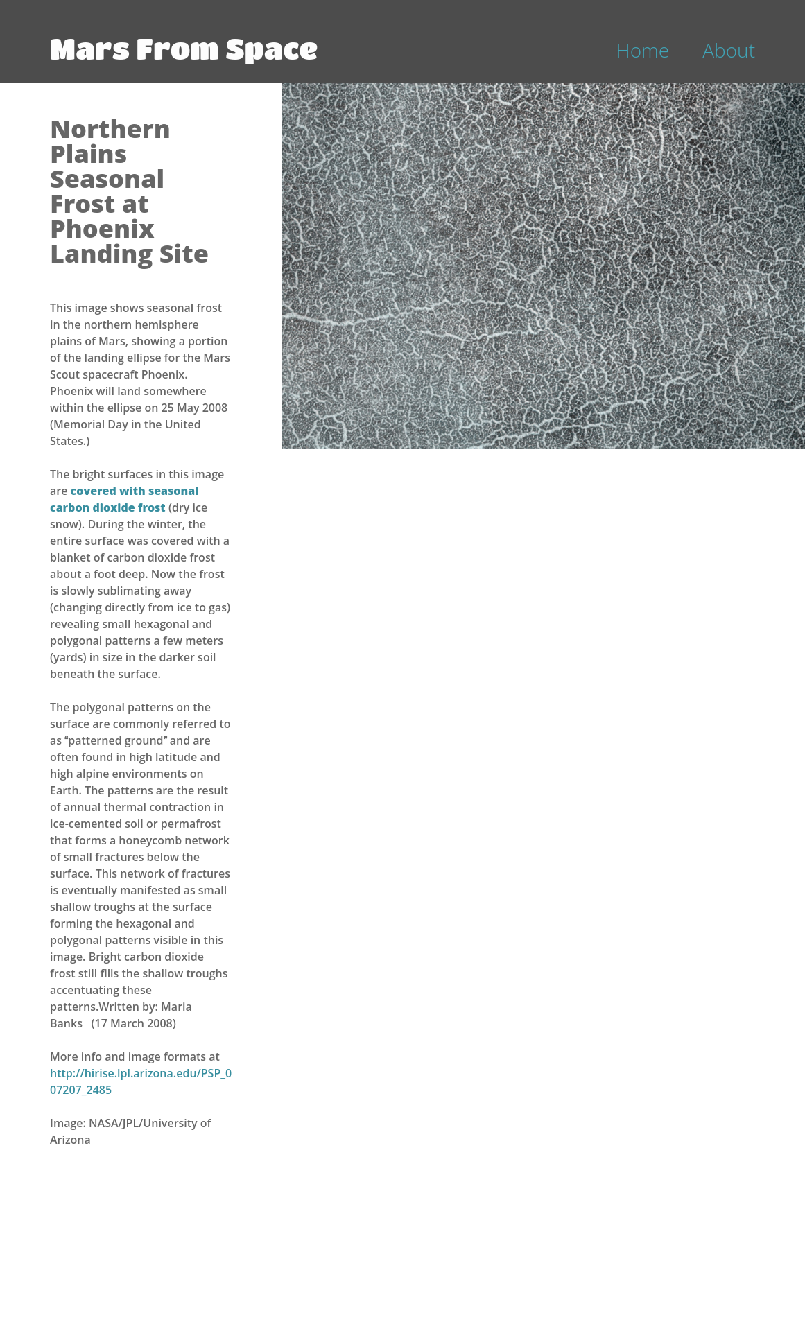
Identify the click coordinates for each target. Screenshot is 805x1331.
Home (643, 50)
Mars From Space (184, 47)
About (728, 50)
